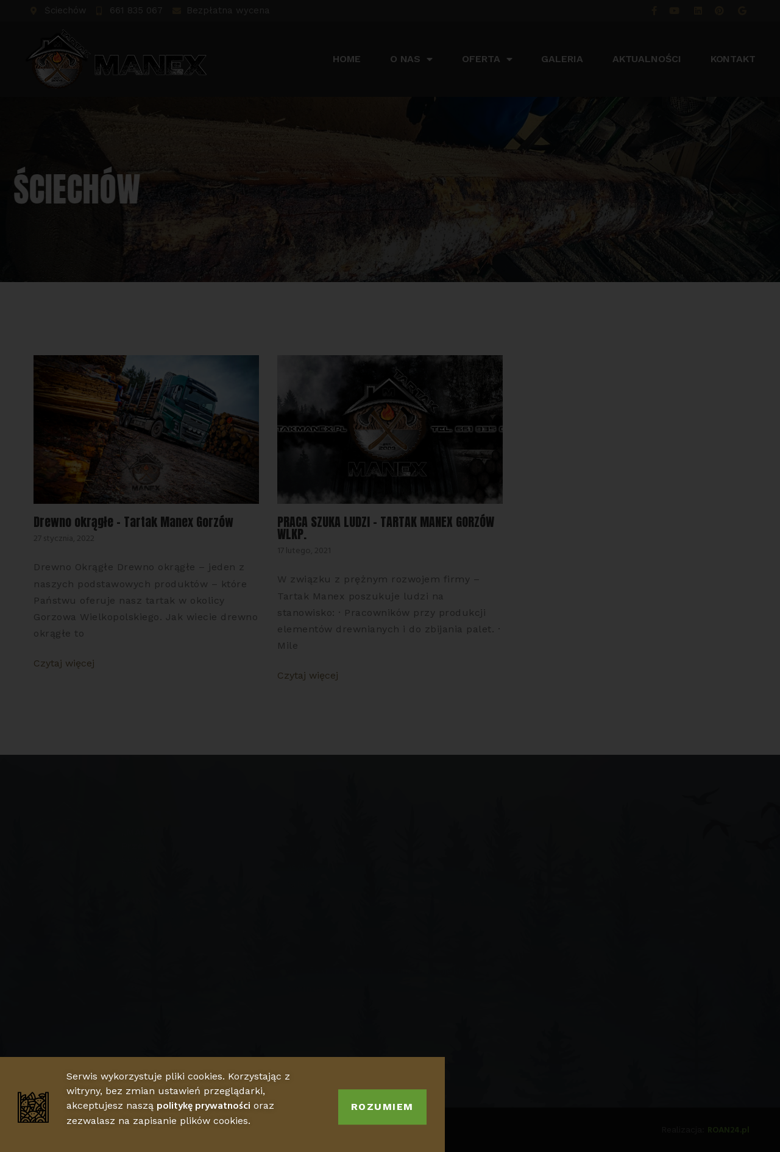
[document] (390, 576)
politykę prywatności (203, 1118)
